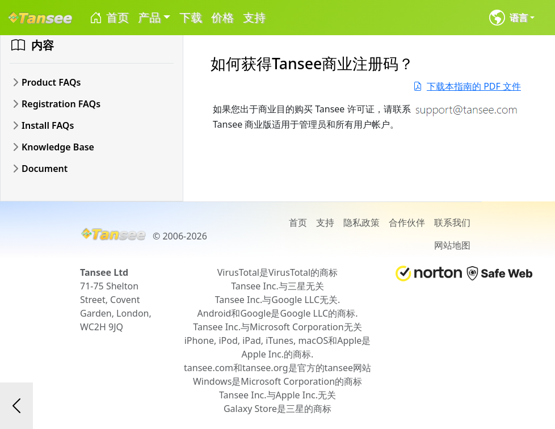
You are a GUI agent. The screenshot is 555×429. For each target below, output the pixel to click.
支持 (254, 17)
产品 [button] (149, 17)
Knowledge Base (58, 147)
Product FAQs (51, 82)
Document (45, 168)
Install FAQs (48, 125)
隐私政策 (361, 222)
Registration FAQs (61, 104)
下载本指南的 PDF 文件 (467, 86)
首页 (109, 18)
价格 (222, 17)
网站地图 (452, 245)
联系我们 (452, 222)
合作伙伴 (407, 222)
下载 (190, 17)
